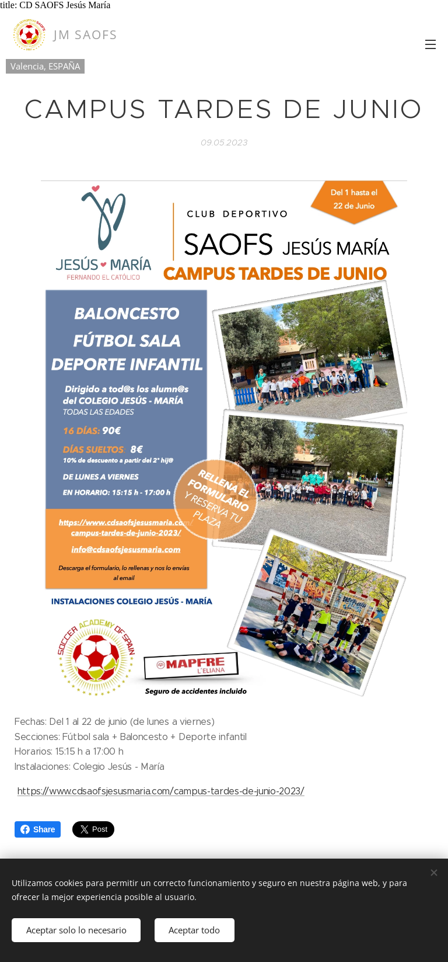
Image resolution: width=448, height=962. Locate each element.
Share (37, 829)
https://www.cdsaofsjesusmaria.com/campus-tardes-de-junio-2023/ (161, 791)
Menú (430, 44)
